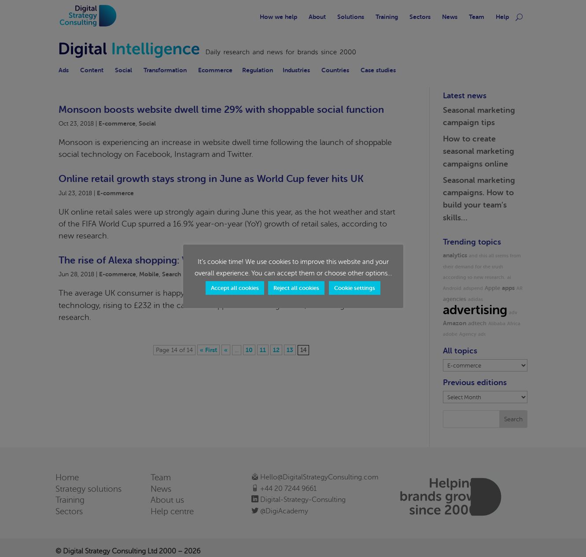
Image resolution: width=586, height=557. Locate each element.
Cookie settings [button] (354, 288)
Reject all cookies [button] (296, 288)
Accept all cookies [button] (235, 288)
